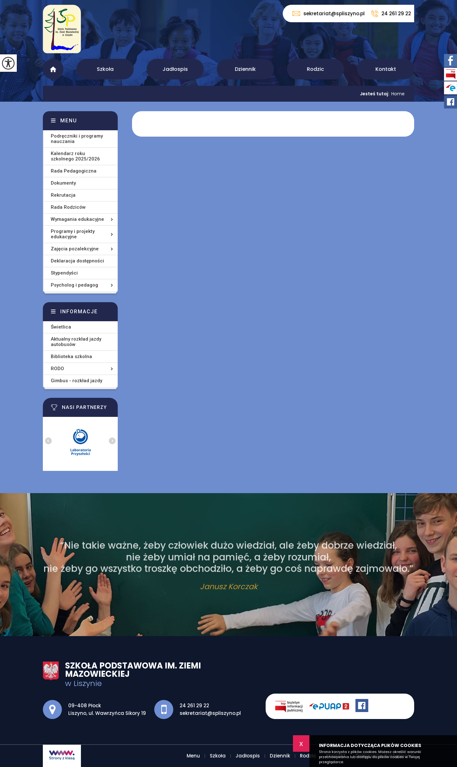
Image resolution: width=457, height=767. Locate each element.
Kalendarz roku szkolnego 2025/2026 (75, 156)
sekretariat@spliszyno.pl (328, 13)
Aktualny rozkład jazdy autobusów (76, 341)
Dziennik (245, 69)
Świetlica (61, 327)
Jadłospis (175, 69)
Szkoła (105, 69)
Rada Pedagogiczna (73, 171)
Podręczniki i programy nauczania (77, 138)
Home (398, 94)
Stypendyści (64, 273)
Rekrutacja (63, 195)
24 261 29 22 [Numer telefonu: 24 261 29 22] (194, 705)
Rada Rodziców (68, 207)
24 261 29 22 (391, 13)
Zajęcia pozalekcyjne (75, 249)
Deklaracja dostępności (77, 261)
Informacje (79, 312)
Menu (53, 69)
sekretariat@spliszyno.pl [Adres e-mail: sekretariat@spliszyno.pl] (210, 713)
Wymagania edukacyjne (77, 219)
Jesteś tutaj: (375, 94)
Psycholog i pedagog (74, 285)
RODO (57, 368)
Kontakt (385, 69)
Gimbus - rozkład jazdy (76, 381)
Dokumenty (63, 183)
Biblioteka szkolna (71, 356)
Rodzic (315, 69)
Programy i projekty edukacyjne (73, 234)
